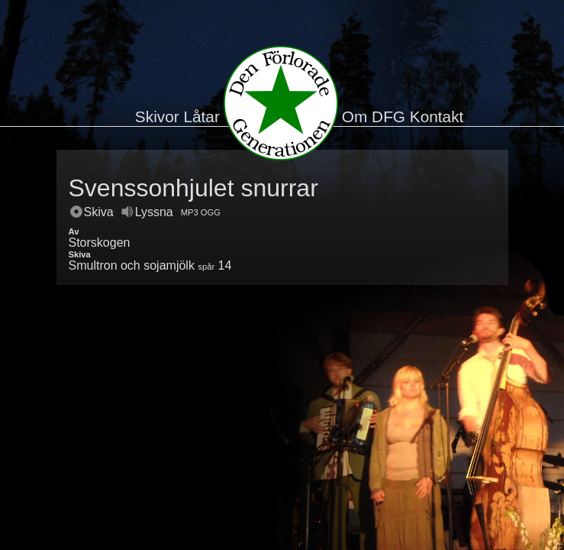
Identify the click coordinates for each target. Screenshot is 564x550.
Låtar (201, 116)
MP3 (189, 212)
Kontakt (437, 116)
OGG (211, 212)
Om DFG (373, 116)
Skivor (157, 116)
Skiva (92, 211)
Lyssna (147, 211)
